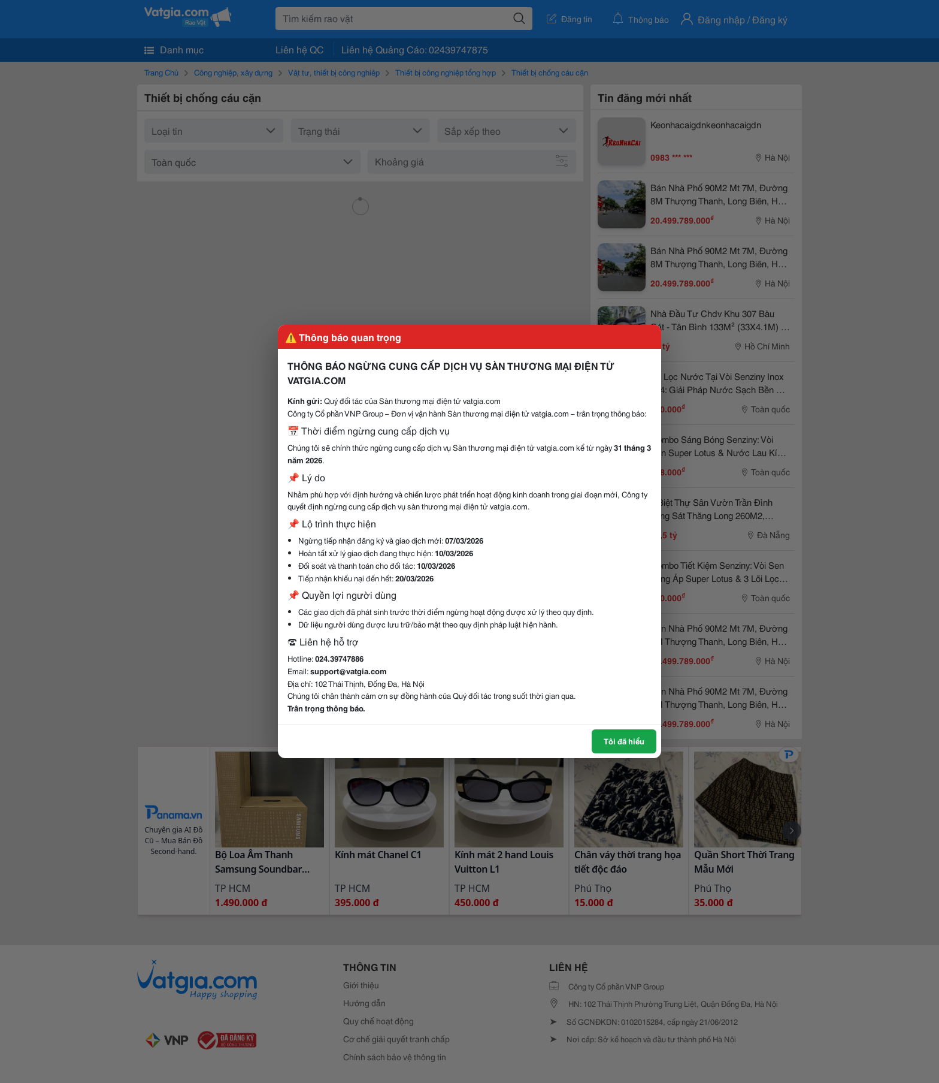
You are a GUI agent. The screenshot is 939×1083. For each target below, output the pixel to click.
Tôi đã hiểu (624, 740)
